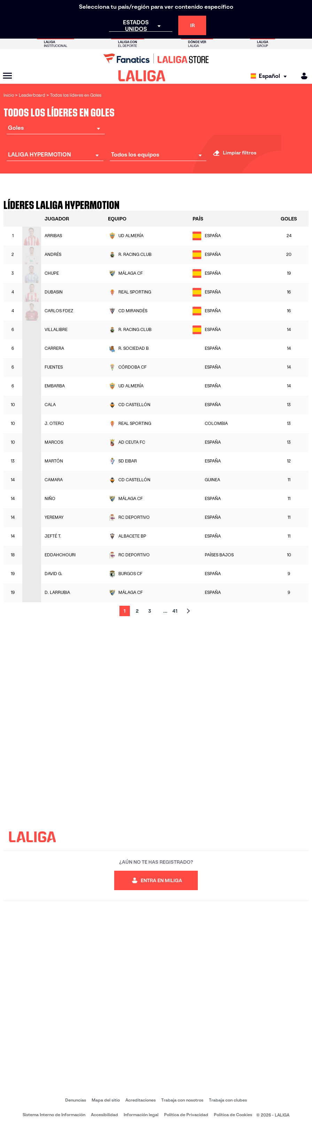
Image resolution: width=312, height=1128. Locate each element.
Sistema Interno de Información (54, 1114)
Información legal (141, 1114)
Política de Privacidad (186, 1114)
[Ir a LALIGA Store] (156, 58)
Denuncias (75, 1100)
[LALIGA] (141, 75)
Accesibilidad (104, 1114)
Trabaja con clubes (228, 1100)
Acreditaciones (140, 1100)
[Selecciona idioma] (270, 76)
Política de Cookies (233, 1114)
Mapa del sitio (106, 1100)
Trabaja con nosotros (182, 1100)
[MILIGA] (302, 76)
